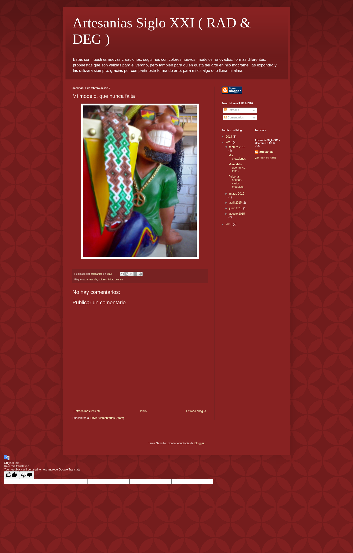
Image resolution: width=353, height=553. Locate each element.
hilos (110, 279)
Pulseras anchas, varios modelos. (236, 181)
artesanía (92, 279)
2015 (229, 142)
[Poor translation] (26, 475)
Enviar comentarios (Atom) (107, 418)
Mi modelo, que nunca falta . (236, 168)
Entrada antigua (196, 411)
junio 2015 (236, 208)
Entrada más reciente (87, 411)
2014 (229, 136)
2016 (229, 224)
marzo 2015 (236, 193)
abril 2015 (235, 202)
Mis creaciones (237, 157)
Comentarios (234, 117)
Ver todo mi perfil (265, 158)
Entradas (231, 110)
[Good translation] (11, 475)
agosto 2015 (237, 213)
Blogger (199, 443)
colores (103, 279)
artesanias (266, 151)
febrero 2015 (237, 147)
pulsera (119, 279)
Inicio (143, 411)
